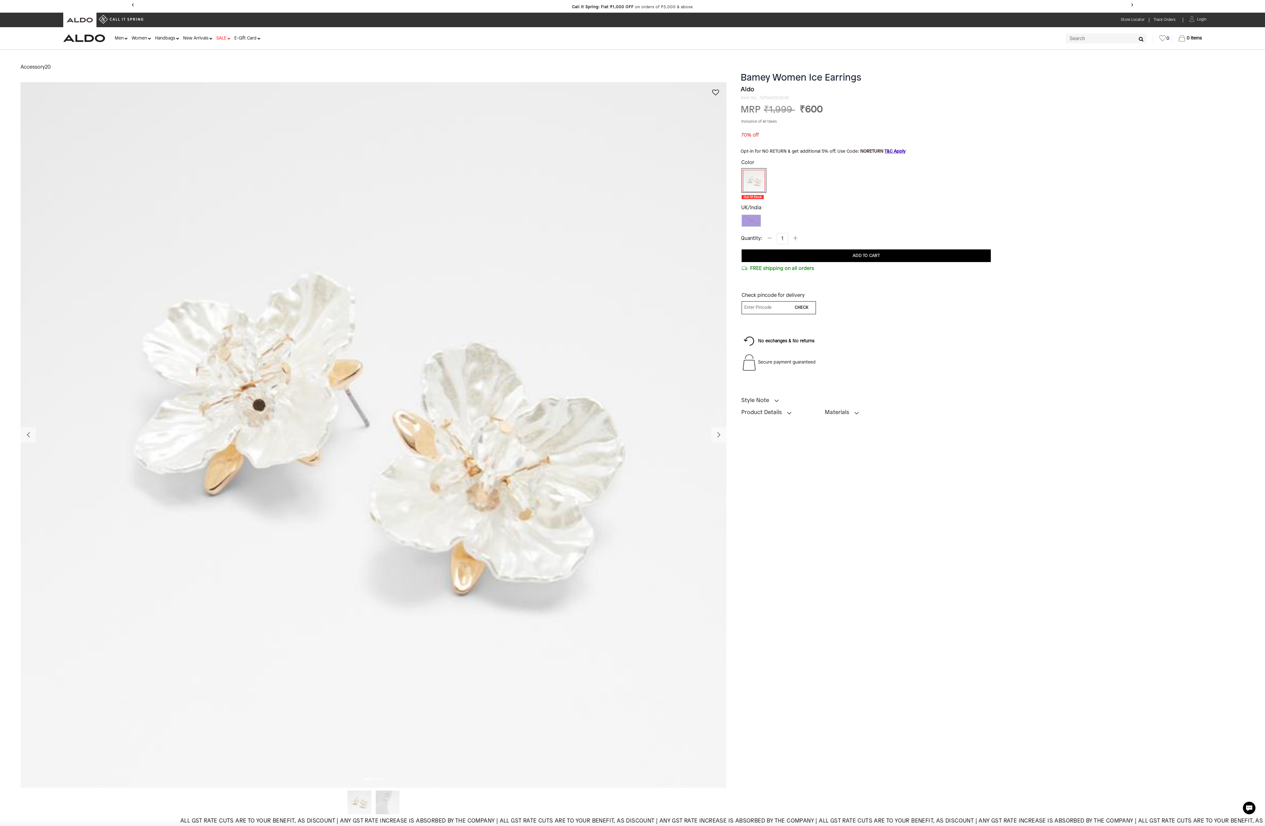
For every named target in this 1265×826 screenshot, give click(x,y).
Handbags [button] (165, 38)
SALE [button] (221, 38)
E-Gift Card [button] (245, 38)
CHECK (802, 307)
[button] (1201, 19)
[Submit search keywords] (1141, 38)
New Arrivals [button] (195, 38)
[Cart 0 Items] (1190, 38)
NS (751, 221)
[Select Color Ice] (752, 181)
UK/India (751, 208)
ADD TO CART (866, 256)
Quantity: (751, 238)
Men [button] (119, 38)
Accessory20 (36, 67)
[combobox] (1106, 38)
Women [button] (139, 38)
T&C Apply (895, 151)
